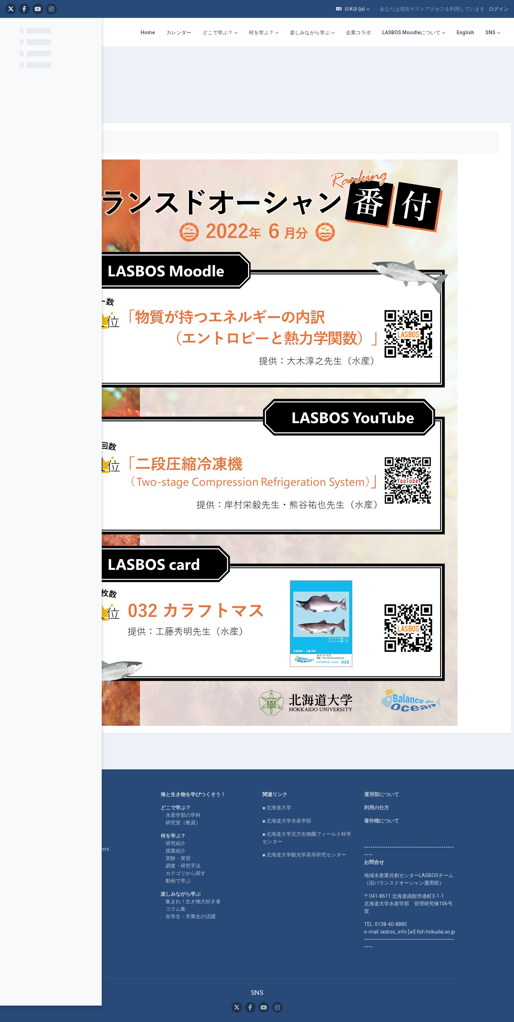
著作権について (426, 755)
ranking (130, 64)
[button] (353, 8)
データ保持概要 (302, 979)
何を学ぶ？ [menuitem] (261, 32)
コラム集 (221, 843)
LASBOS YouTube (124, 741)
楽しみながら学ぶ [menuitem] (310, 32)
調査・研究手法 (228, 800)
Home (111, 728)
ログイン (499, 9)
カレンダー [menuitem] (178, 32)
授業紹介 (221, 785)
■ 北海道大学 (322, 741)
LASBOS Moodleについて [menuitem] (411, 32)
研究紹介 (221, 777)
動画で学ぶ (223, 815)
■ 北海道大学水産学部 (332, 755)
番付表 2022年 (164, 64)
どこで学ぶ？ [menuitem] (218, 32)
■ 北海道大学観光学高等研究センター (350, 788)
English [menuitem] (465, 32)
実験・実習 (223, 792)
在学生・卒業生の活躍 (236, 850)
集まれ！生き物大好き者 (238, 835)
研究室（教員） (228, 756)
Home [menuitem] (148, 32)
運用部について (426, 728)
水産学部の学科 (228, 749)
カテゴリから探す (231, 807)
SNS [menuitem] (490, 32)
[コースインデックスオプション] (92, 28)
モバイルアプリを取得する (302, 987)
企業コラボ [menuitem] (358, 32)
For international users (129, 783)
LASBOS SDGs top (124, 762)
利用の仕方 (421, 741)
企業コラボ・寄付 (124, 796)
